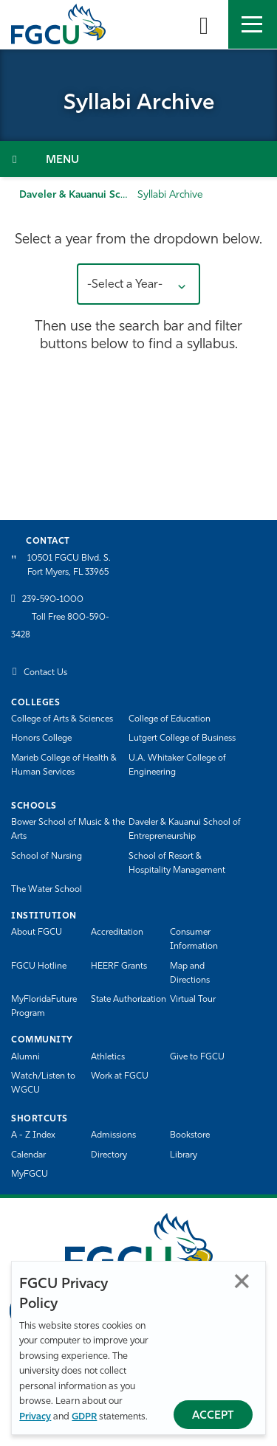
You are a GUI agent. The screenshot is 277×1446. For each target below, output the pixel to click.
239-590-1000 (52, 599)
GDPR (84, 1417)
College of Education (170, 719)
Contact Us (45, 672)
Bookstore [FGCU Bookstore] (190, 1135)
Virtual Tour (193, 999)
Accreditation (117, 932)
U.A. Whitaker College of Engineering (177, 765)
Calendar (28, 1155)
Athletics (108, 1057)
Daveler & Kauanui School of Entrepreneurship (185, 829)
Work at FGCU (119, 1076)
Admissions (113, 1135)
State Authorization (128, 999)
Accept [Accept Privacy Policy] (213, 1416)
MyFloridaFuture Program (44, 1006)
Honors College (41, 738)
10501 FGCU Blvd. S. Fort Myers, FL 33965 (69, 565)
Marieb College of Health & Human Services (64, 765)
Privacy (35, 1417)
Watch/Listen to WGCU (43, 1083)
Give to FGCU (197, 1057)
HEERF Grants (119, 966)
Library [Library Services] (183, 1155)
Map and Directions (190, 973)
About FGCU (36, 932)
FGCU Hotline (38, 966)
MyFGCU (29, 1174)
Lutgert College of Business (182, 738)
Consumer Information (194, 939)
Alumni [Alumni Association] (25, 1057)
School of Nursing (46, 856)
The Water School (46, 889)
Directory (109, 1155)
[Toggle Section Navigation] (138, 159)
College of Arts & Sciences (62, 719)
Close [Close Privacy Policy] (242, 1281)
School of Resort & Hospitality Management (177, 863)
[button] (138, 284)
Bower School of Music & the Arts (68, 829)
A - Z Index (33, 1135)
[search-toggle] (203, 24)
